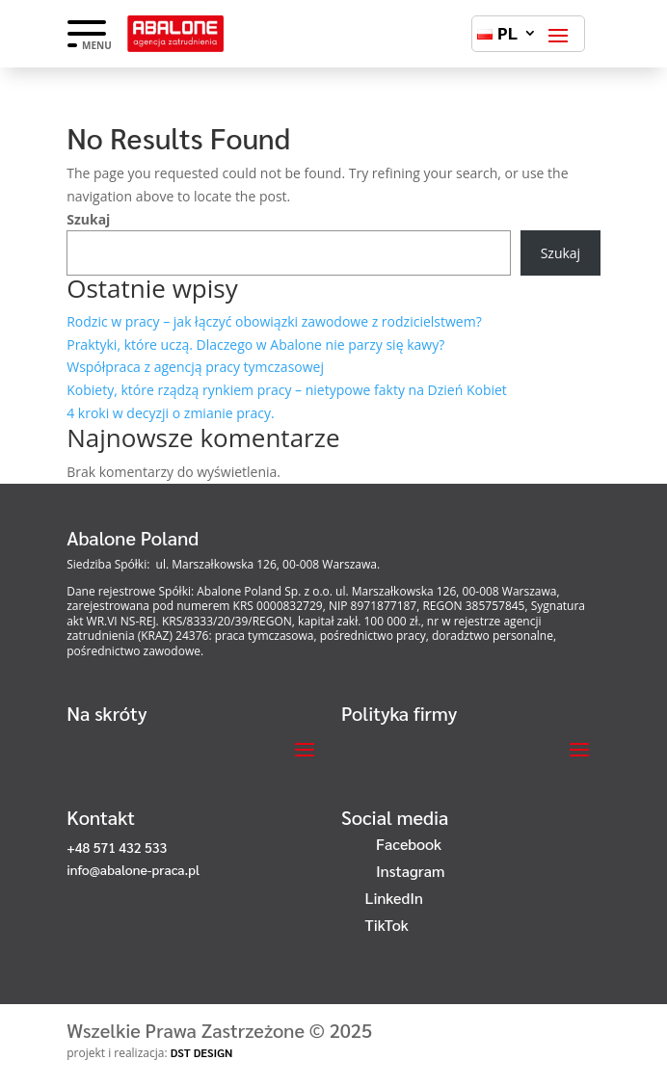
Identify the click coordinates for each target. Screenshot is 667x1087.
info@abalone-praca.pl (133, 869)
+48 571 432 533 (117, 847)
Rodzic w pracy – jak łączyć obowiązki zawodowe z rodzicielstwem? (274, 321)
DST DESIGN (202, 1052)
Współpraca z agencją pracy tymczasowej (195, 367)
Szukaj (88, 219)
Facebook (408, 844)
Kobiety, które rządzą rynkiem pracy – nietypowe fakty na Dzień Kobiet (287, 390)
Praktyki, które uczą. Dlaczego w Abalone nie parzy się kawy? (255, 344)
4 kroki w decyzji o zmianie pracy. (171, 413)
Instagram (410, 871)
